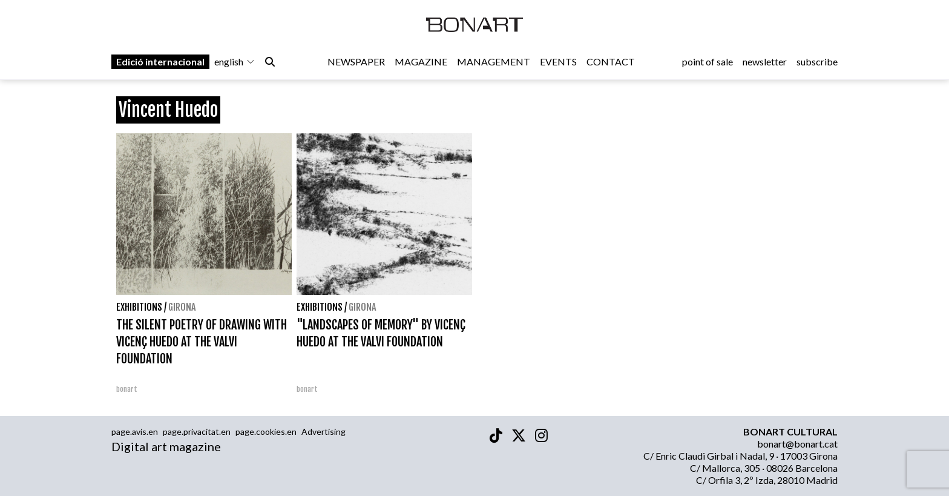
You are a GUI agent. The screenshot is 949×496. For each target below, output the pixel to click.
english (234, 61)
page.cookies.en (266, 431)
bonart (126, 389)
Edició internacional (160, 61)
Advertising (323, 431)
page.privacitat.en (197, 431)
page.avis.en (134, 431)
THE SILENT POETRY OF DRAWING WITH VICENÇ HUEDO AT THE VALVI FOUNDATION (201, 341)
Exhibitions (139, 307)
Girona (181, 307)
